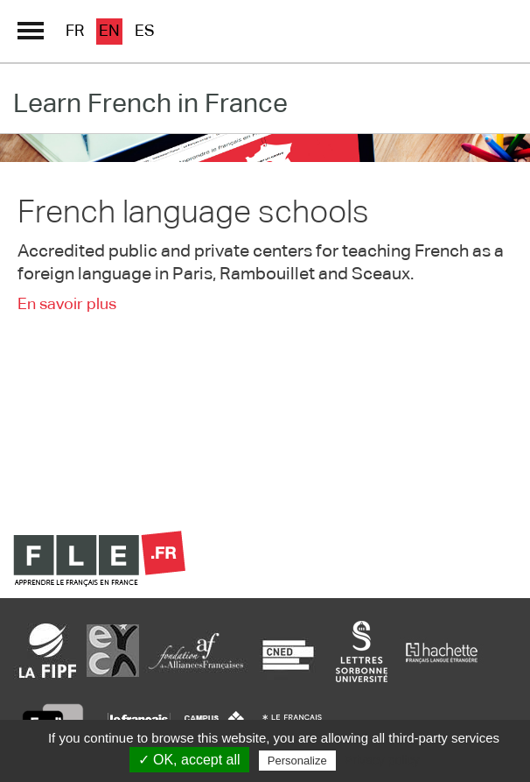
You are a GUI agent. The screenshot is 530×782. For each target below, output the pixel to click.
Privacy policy (382, 760)
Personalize (297, 760)
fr (75, 31)
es (145, 31)
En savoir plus (66, 305)
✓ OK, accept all (189, 759)
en (109, 31)
